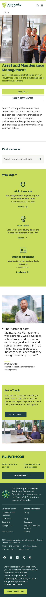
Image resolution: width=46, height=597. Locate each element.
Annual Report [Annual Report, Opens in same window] (7, 531)
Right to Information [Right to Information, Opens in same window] (32, 509)
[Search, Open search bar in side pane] (38, 5)
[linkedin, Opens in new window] (17, 557)
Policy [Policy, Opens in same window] (26, 518)
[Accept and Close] (15, 591)
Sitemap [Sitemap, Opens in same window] (27, 531)
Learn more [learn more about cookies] (17, 584)
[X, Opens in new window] (23, 557)
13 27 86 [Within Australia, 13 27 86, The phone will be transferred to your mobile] (5, 467)
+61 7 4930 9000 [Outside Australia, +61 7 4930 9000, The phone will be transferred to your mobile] (30, 467)
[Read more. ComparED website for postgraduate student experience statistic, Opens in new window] (23, 272)
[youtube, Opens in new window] (30, 557)
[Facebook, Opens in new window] (4, 557)
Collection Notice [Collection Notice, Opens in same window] (9, 509)
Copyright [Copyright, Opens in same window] (6, 522)
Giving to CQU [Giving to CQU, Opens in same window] (7, 525)
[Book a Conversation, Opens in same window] (23, 98)
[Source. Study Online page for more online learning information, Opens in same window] (23, 238)
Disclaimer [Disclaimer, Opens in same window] (28, 522)
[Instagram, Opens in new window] (11, 557)
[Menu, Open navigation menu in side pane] (42, 5)
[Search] (40, 159)
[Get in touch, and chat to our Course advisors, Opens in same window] (15, 414)
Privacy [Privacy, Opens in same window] (26, 512)
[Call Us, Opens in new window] (23, 91)
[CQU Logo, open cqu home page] (11, 5)
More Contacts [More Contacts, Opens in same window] (23, 475)
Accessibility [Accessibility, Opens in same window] (7, 518)
